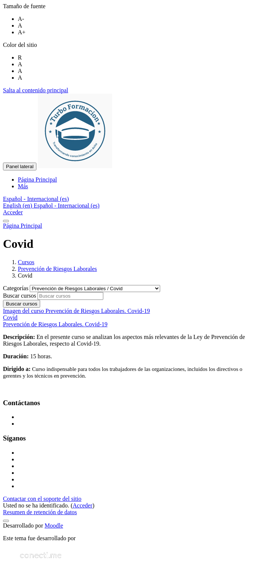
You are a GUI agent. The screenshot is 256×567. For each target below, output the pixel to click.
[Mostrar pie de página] (6, 521)
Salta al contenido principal (35, 90)
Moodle (54, 525)
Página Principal (22, 225)
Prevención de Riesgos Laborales (57, 269)
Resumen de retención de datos (40, 512)
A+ (22, 32)
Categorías (16, 288)
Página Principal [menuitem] (37, 179)
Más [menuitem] (23, 186)
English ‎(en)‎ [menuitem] (18, 205)
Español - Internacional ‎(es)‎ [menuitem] (67, 205)
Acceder (13, 212)
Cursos (26, 262)
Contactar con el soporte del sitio (42, 499)
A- (21, 19)
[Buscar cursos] (70, 296)
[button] (36, 199)
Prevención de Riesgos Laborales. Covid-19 (55, 324)
